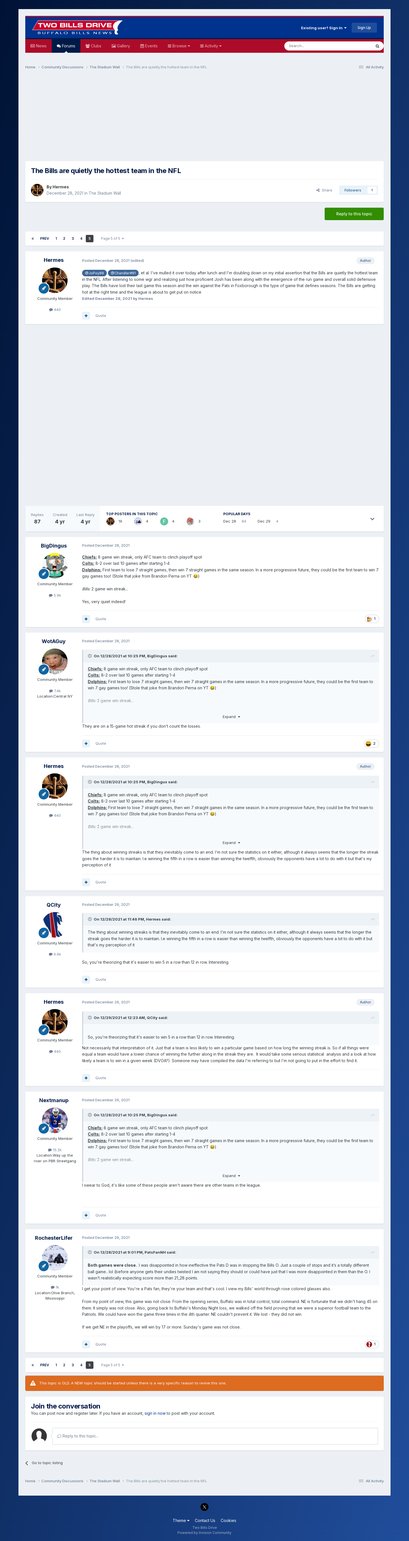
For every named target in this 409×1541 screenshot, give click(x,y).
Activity (213, 45)
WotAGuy (54, 641)
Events (151, 45)
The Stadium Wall (105, 193)
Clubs (95, 45)
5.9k (55, 595)
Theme (181, 1520)
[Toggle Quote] (90, 656)
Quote (100, 315)
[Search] (313, 45)
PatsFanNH (155, 1252)
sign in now (155, 1413)
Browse (180, 45)
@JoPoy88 (94, 273)
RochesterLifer (54, 1238)
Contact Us (205, 1520)
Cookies (228, 1520)
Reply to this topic (354, 213)
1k (55, 1287)
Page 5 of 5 (112, 238)
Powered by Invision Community (204, 1533)
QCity (54, 905)
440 (55, 309)
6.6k (55, 954)
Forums (68, 48)
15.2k (55, 1150)
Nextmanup (53, 1100)
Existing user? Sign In (324, 28)
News (41, 45)
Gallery (123, 45)
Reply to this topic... (78, 1435)
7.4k (55, 691)
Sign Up (364, 27)
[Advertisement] (204, 118)
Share (324, 190)
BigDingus (54, 546)
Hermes (61, 186)
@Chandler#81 (123, 273)
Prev (44, 238)
